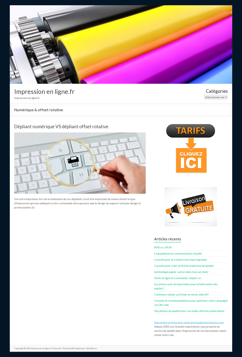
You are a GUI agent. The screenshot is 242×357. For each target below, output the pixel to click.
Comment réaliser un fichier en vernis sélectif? (181, 294)
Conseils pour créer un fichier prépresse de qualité (184, 265)
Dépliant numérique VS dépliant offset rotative (61, 126)
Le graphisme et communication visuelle (178, 253)
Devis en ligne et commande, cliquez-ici (177, 278)
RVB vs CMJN (163, 247)
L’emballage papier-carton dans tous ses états (181, 271)
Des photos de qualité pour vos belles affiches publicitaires (189, 311)
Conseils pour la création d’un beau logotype (180, 259)
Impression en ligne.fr (44, 91)
